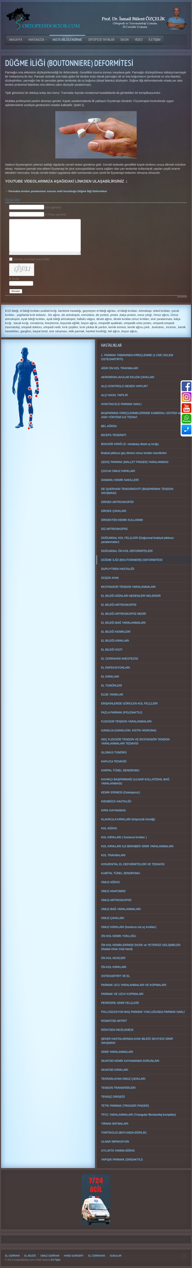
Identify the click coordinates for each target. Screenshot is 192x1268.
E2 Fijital (55, 1259)
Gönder (15, 291)
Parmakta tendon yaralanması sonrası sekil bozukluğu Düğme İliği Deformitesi (58, 191)
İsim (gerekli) (53, 207)
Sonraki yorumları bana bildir (31, 259)
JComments (182, 297)
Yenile (15, 278)
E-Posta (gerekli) (55, 214)
